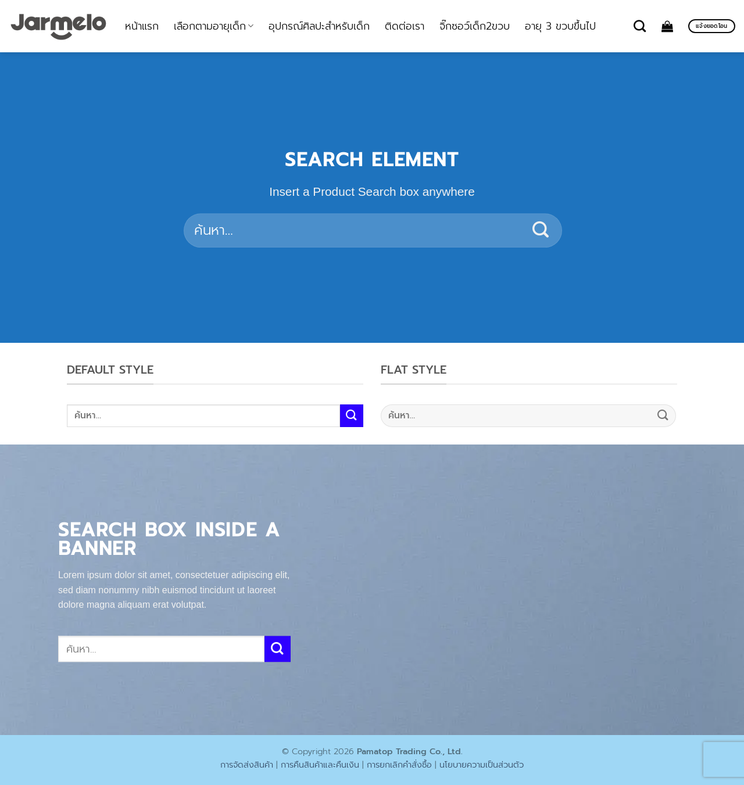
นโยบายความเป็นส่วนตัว (481, 764)
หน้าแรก (142, 26)
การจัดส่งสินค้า (246, 764)
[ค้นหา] (640, 26)
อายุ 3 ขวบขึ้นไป (560, 26)
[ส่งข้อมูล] (541, 231)
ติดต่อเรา (404, 26)
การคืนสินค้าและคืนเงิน (320, 764)
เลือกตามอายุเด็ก (213, 26)
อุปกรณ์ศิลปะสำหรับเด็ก (319, 26)
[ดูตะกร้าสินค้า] (667, 26)
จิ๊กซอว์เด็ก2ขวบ (474, 26)
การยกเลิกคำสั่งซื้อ (399, 764)
